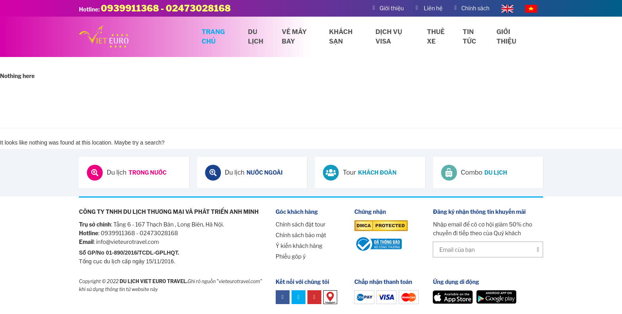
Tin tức (469, 36)
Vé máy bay (294, 36)
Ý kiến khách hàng (299, 245)
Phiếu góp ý (291, 256)
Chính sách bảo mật (301, 235)
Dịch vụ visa (389, 36)
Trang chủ (213, 36)
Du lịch (255, 36)
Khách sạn (341, 36)
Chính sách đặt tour (301, 224)
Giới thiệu (506, 36)
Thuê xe (436, 36)
